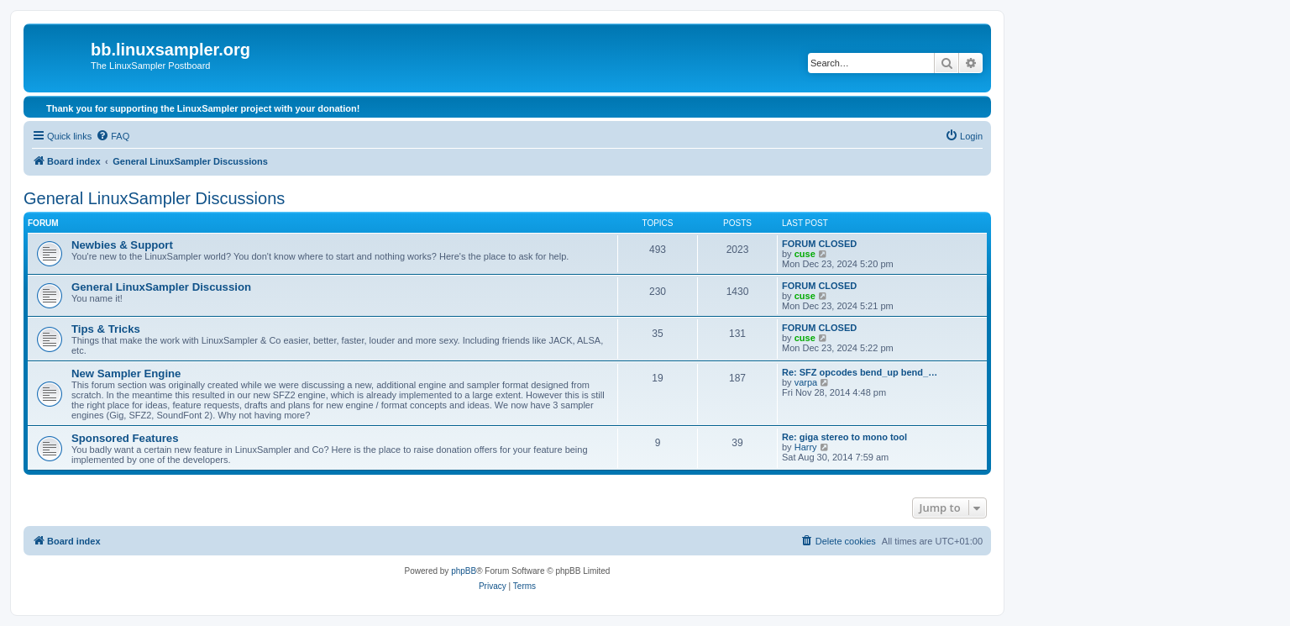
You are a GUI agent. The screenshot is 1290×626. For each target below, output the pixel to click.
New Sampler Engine (126, 373)
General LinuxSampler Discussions (154, 198)
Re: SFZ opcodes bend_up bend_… (859, 372)
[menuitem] (112, 136)
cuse (804, 254)
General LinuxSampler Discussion (161, 287)
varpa (806, 382)
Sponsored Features (125, 438)
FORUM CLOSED (819, 244)
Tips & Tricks (105, 329)
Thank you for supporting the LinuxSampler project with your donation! (202, 108)
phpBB (463, 571)
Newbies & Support (122, 245)
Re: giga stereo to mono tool (844, 437)
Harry (805, 447)
